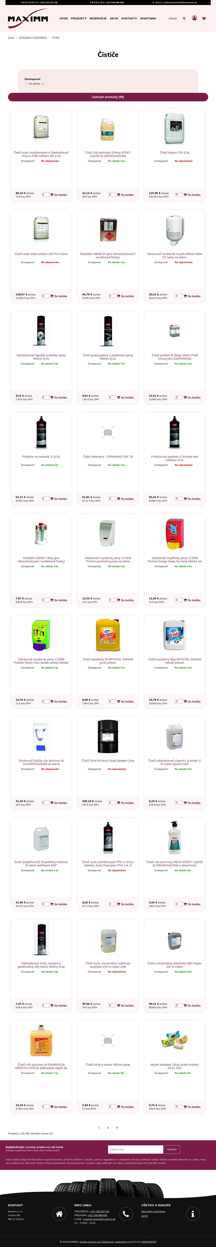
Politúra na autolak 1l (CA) (41, 456)
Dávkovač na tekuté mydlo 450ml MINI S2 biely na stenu (174, 255)
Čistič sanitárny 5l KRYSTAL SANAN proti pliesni (108, 660)
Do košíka (58, 194)
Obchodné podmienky (153, 1211)
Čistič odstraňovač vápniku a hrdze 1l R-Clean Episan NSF (174, 762)
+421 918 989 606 (115, 2)
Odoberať (172, 1149)
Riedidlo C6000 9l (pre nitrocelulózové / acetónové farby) (108, 255)
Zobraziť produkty (108, 97)
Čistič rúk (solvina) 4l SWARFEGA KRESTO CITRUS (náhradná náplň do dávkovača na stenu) (41, 1068)
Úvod (64, 18)
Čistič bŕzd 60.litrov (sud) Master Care (108, 760)
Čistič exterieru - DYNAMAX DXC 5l (108, 456)
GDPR (144, 1216)
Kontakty (129, 18)
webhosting (121, 1241)
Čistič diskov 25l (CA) (174, 152)
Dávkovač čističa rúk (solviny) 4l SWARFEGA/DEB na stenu (41, 762)
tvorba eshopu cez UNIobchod (96, 1241)
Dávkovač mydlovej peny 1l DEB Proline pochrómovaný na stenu (108, 559)
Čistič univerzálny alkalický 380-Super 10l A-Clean (175, 965)
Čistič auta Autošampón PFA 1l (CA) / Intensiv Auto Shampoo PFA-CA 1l (108, 863)
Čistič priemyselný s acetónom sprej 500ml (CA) (108, 356)
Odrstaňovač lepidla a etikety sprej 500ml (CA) (41, 356)
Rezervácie (98, 18)
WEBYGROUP (148, 1241)
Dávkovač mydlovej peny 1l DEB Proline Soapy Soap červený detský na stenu (175, 561)
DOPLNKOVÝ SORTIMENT (33, 37)
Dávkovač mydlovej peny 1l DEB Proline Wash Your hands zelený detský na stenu (41, 662)
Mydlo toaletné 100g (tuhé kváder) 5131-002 (174, 1066)
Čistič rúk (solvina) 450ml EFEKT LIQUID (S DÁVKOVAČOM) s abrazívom (174, 863)
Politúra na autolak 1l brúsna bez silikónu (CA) (174, 458)
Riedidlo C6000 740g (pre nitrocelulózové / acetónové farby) (41, 559)
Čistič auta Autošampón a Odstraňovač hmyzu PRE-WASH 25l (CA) (41, 154)
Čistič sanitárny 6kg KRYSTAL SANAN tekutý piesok (174, 660)
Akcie (114, 18)
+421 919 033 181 (49, 2)
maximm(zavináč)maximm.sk (180, 2)
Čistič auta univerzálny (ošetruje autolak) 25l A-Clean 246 (107, 965)
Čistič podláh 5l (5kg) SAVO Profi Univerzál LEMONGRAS (175, 356)
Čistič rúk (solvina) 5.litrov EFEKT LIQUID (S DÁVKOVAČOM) (108, 154)
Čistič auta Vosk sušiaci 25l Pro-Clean (41, 254)
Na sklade (36, 83)
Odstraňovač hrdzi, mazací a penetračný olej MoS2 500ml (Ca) (41, 965)
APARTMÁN (148, 18)
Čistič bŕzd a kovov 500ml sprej (108, 1065)
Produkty (78, 18)
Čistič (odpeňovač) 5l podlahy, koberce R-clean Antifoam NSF (41, 863)
